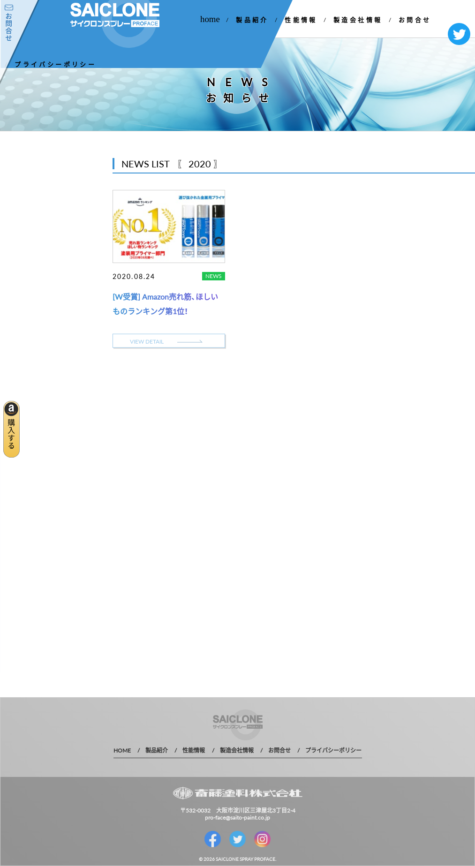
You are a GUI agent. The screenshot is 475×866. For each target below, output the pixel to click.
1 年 (14, 298)
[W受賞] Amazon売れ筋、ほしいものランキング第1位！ (165, 303)
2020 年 (19, 265)
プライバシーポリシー (55, 64)
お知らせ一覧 (38, 199)
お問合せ (415, 19)
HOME (122, 750)
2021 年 (19, 249)
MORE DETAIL (51, 357)
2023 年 (19, 216)
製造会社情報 (358, 19)
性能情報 (301, 19)
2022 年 (19, 232)
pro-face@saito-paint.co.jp (237, 817)
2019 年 (19, 282)
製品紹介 (252, 19)
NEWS (213, 275)
